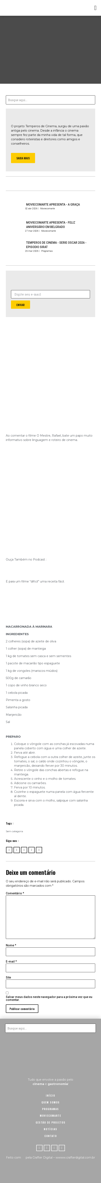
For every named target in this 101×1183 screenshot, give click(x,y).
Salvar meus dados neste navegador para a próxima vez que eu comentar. (49, 998)
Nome (11, 945)
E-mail (11, 961)
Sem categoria (14, 831)
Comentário (15, 893)
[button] (95, 8)
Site (8, 977)
